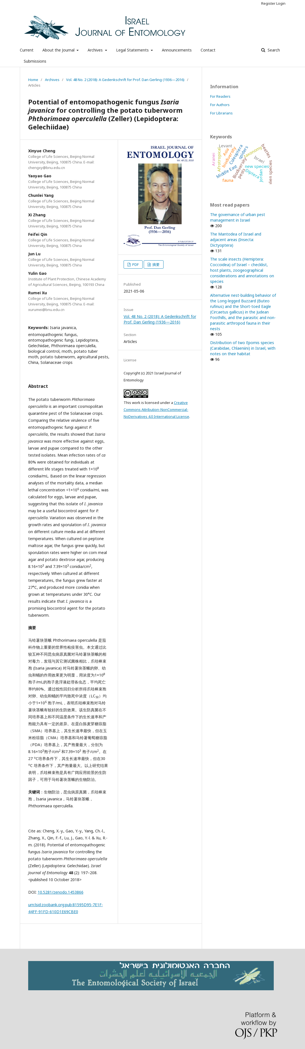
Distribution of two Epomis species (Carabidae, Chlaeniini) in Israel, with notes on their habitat (242, 348)
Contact (208, 50)
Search (273, 50)
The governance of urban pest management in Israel (237, 217)
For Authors (220, 104)
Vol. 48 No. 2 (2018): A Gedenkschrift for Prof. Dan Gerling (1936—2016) (125, 79)
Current (26, 50)
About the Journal (59, 50)
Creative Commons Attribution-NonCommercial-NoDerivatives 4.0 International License (156, 409)
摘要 (156, 264)
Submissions (35, 61)
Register (268, 3)
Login (280, 3)
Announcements (177, 50)
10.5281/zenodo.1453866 (60, 892)
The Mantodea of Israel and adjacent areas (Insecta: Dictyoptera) (235, 239)
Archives (96, 50)
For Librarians (221, 113)
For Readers (220, 96)
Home (33, 79)
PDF (135, 264)
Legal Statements (133, 50)
